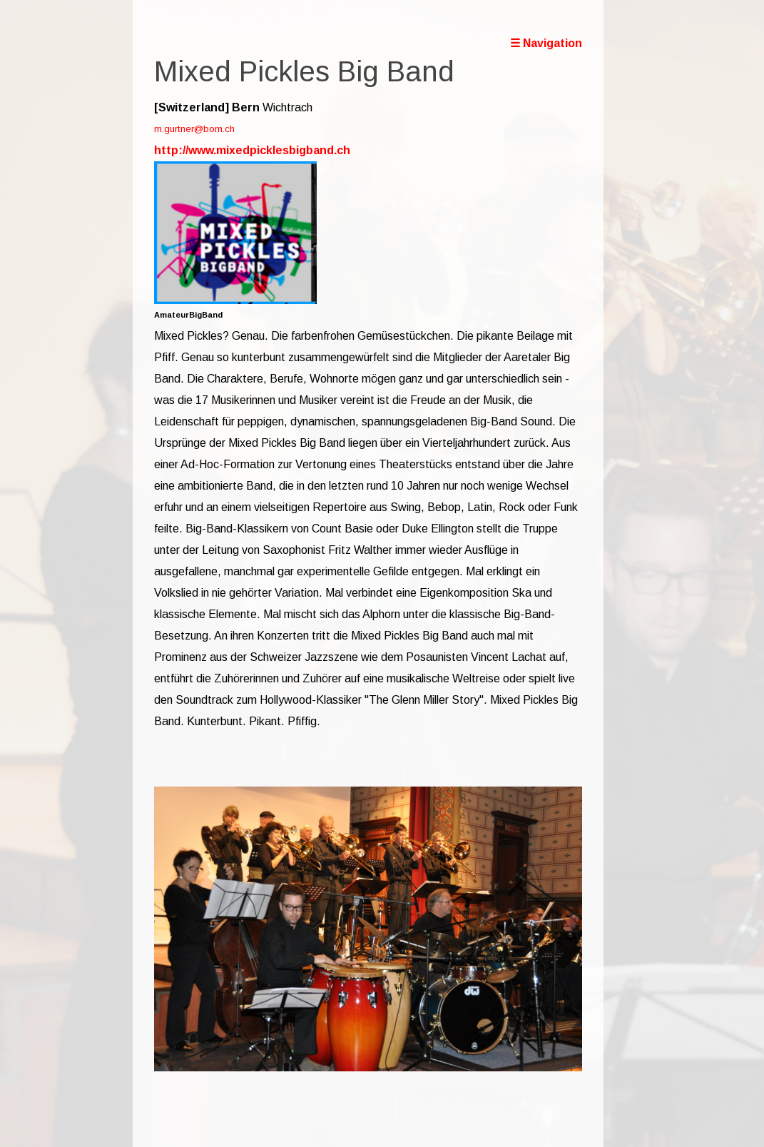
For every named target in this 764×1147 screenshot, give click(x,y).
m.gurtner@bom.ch (194, 128)
